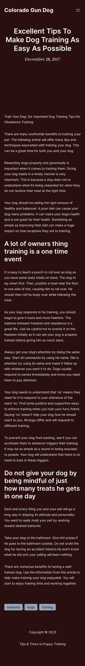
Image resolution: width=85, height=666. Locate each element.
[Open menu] (78, 10)
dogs (31, 607)
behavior (13, 607)
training (47, 607)
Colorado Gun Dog (28, 10)
